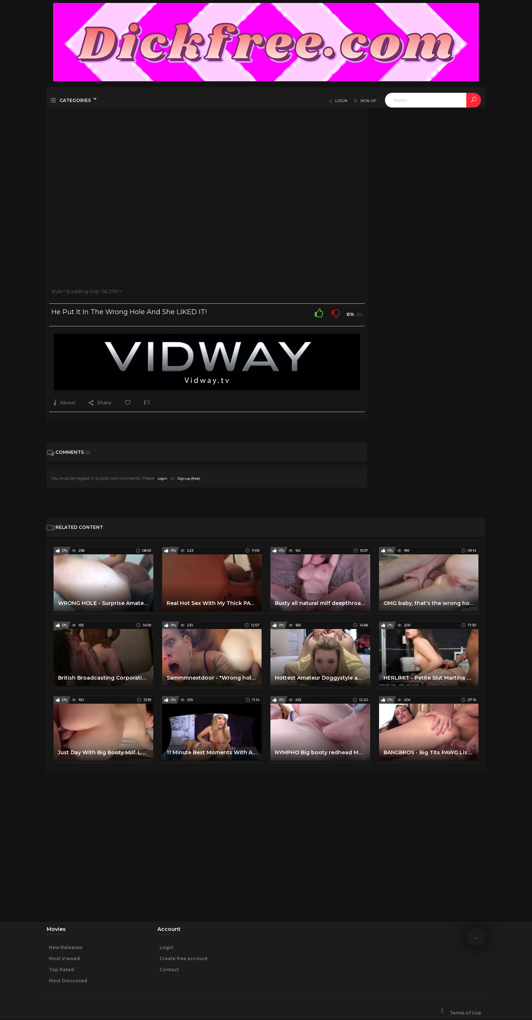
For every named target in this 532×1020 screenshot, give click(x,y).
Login (162, 478)
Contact (169, 969)
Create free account (184, 958)
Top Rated (61, 969)
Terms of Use (465, 1013)
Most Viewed (64, 958)
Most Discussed (68, 980)
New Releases (65, 947)
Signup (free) (189, 478)
